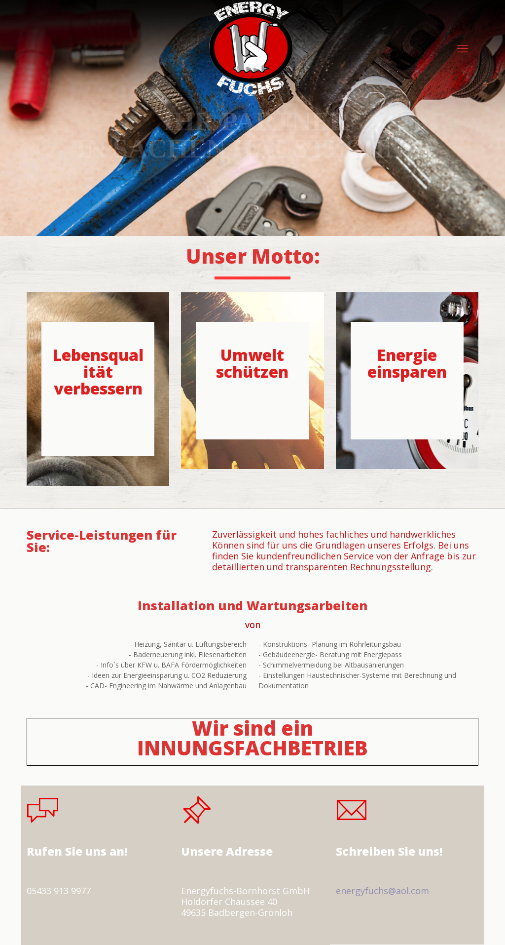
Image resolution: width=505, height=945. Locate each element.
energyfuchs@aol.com (382, 891)
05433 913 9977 (59, 891)
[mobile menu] (462, 47)
